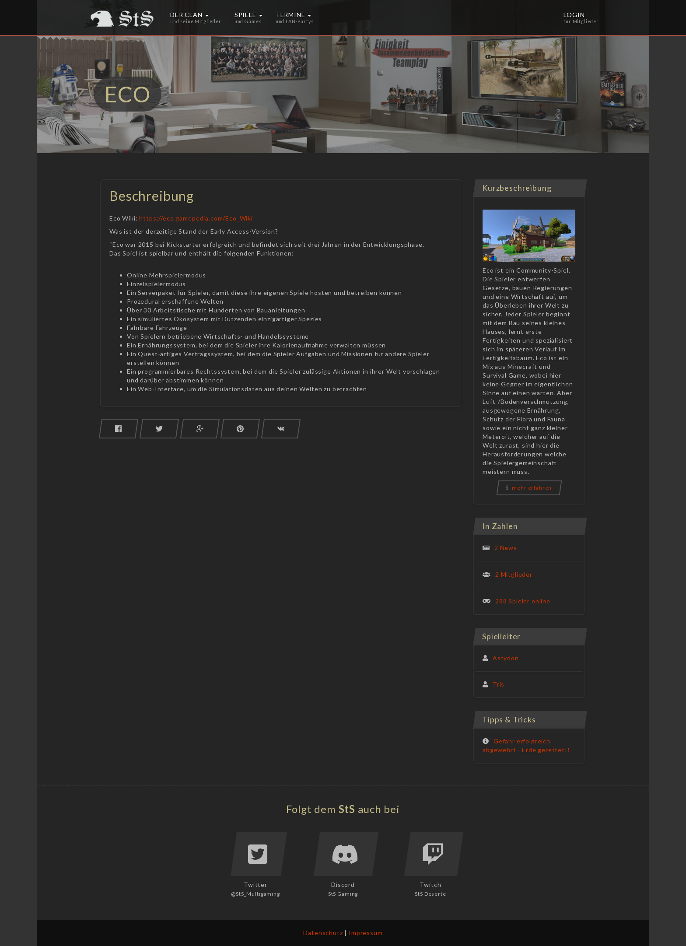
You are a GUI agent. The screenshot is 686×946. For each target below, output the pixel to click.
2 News (505, 547)
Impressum (366, 932)
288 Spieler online (522, 601)
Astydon (506, 658)
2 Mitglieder (513, 574)
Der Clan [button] (195, 17)
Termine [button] (295, 17)
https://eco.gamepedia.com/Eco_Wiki (196, 218)
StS (347, 808)
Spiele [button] (248, 17)
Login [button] (581, 17)
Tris (498, 684)
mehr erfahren (529, 487)
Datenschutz (323, 932)
